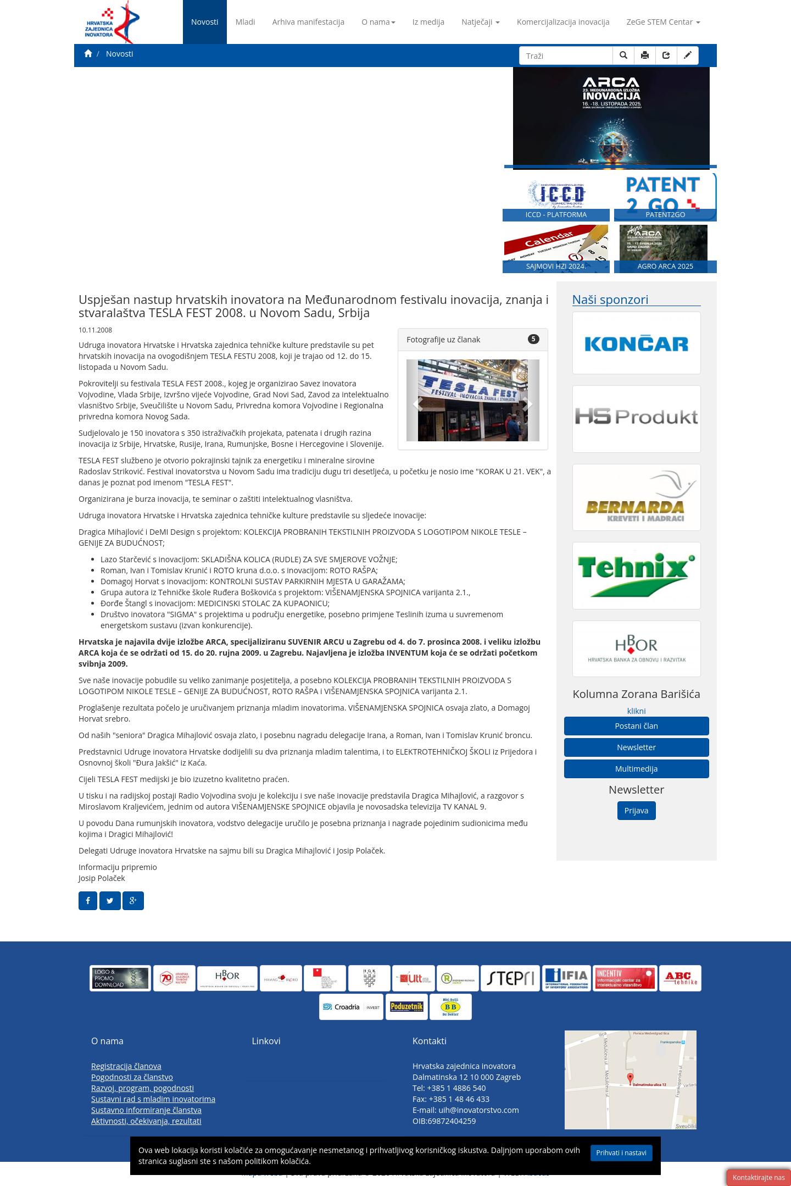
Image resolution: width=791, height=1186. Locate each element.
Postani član (636, 726)
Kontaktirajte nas (759, 1177)
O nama (378, 21)
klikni (636, 711)
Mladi (245, 21)
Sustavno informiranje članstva (146, 1110)
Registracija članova (126, 1066)
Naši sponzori (610, 299)
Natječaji (480, 21)
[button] (416, 400)
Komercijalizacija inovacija (563, 21)
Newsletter (636, 747)
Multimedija (636, 768)
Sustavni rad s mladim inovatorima (153, 1099)
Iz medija (428, 21)
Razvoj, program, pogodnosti (142, 1088)
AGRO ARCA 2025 (666, 266)
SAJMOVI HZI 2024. (556, 266)
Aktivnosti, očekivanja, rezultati (146, 1121)
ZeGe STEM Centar (663, 21)
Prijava (637, 810)
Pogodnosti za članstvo (132, 1077)
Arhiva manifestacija (308, 21)
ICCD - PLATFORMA (556, 214)
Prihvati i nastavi (622, 1152)
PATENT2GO (665, 214)
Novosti (205, 21)
